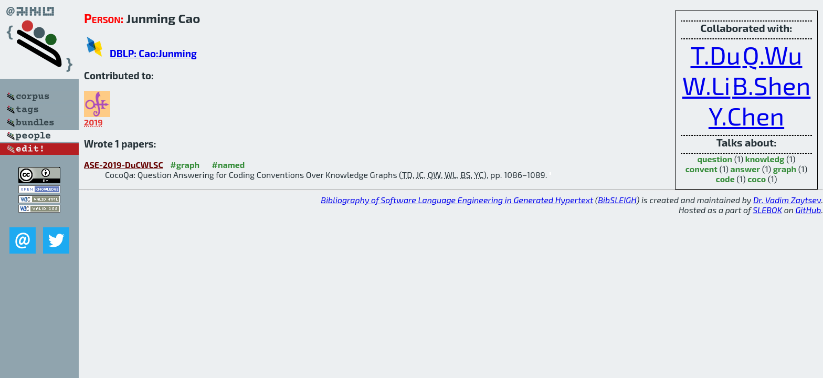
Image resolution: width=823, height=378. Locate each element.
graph (784, 169)
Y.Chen (746, 115)
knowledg (765, 159)
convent (701, 169)
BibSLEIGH (617, 200)
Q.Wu (772, 54)
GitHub (808, 210)
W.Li (706, 85)
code (725, 179)
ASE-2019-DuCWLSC (123, 165)
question (715, 159)
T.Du (716, 54)
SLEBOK (767, 210)
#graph (184, 165)
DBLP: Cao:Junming (153, 53)
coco (756, 179)
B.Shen (771, 85)
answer (746, 169)
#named (228, 165)
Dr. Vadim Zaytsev (787, 200)
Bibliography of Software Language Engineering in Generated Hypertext (457, 200)
